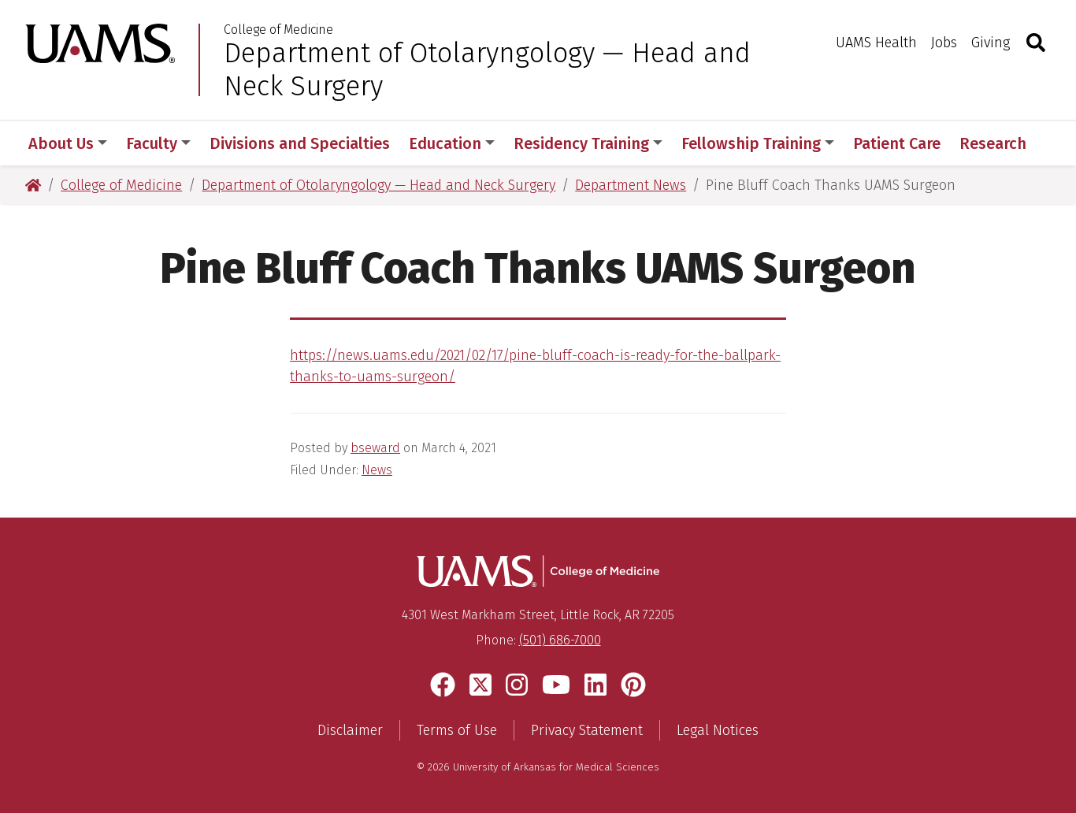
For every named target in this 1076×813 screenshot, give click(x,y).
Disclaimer (350, 730)
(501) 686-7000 (560, 640)
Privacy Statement (587, 730)
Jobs (944, 42)
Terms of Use (457, 730)
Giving (990, 42)
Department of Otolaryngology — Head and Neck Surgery (487, 69)
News (377, 469)
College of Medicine (278, 30)
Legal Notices (718, 730)
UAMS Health (876, 42)
